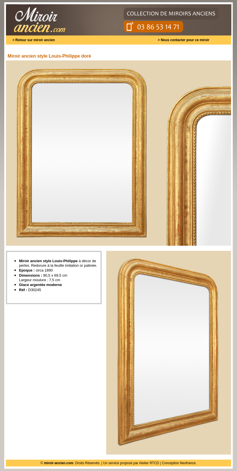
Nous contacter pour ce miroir (185, 40)
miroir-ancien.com (58, 463)
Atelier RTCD (149, 463)
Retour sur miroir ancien (35, 40)
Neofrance (187, 463)
